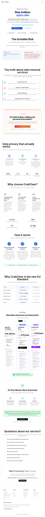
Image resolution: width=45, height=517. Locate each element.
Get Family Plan (36, 347)
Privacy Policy (35, 494)
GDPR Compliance (6, 495)
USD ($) (24, 320)
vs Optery (25, 495)
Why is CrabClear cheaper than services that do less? (22, 439)
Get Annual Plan (22, 348)
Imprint (34, 495)
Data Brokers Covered (7, 494)
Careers (14, 495)
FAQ (4, 499)
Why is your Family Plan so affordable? (22, 460)
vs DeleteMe (25, 494)
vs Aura (24, 497)
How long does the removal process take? (22, 448)
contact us (21, 435)
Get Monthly (9, 345)
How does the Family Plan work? (22, 457)
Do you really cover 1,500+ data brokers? (22, 442)
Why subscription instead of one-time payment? (22, 445)
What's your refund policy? (22, 451)
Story (14, 492)
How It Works (5, 492)
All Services (25, 492)
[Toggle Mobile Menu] (42, 2)
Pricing (4, 497)
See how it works (28, 28)
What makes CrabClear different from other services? (22, 454)
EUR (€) (20, 320)
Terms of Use (35, 492)
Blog (14, 494)
